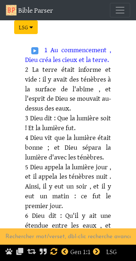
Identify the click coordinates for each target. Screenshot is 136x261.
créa (45, 59)
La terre (45, 69)
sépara (91, 147)
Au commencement (78, 50)
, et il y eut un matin (68, 191)
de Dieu (57, 98)
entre (59, 225)
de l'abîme (77, 89)
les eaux (83, 225)
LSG (26, 27)
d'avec (58, 157)
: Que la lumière (76, 118)
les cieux (65, 59)
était (68, 69)
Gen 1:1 (80, 251)
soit (105, 118)
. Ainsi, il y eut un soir (68, 181)
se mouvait (85, 98)
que (59, 137)
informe (89, 69)
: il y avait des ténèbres (72, 79)
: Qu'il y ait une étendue (68, 220)
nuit (102, 176)
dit (48, 118)
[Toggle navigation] (120, 10)
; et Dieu (62, 147)
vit (48, 137)
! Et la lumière (44, 128)
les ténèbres (85, 157)
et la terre (93, 59)
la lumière (81, 137)
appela (54, 167)
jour (102, 167)
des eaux (57, 108)
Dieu (36, 118)
